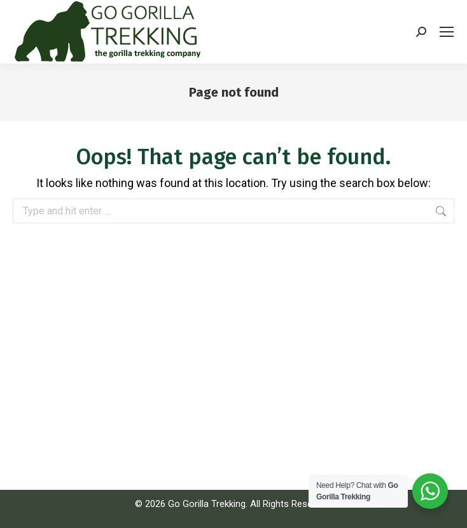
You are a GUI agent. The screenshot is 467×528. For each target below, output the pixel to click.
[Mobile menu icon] (446, 31)
